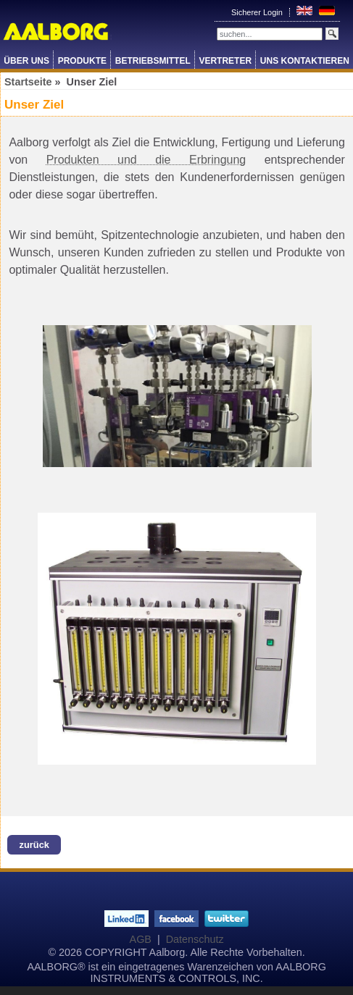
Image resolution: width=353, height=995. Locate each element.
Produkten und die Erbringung (146, 160)
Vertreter (225, 61)
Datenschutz (195, 939)
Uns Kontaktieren (304, 61)
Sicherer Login (258, 12)
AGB (140, 939)
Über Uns (26, 61)
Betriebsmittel (153, 61)
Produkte (82, 61)
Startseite (28, 82)
